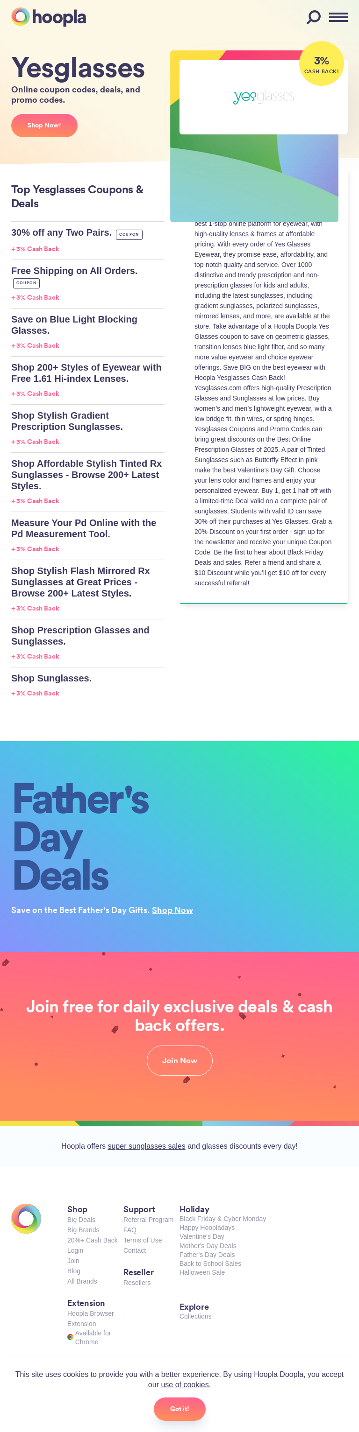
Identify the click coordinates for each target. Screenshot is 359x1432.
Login (75, 1250)
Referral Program (148, 1219)
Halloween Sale (202, 1272)
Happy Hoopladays (207, 1227)
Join (73, 1260)
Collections (195, 1316)
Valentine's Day (202, 1236)
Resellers (137, 1282)
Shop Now (172, 909)
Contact (134, 1250)
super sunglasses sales (146, 1146)
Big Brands (83, 1230)
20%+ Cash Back (92, 1240)
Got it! (179, 1408)
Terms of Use (142, 1240)
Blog (73, 1271)
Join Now (179, 1060)
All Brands (82, 1281)
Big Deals (81, 1219)
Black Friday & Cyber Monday (223, 1218)
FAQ (129, 1230)
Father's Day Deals (207, 1254)
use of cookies (184, 1385)
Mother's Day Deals (208, 1245)
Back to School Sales (210, 1263)
